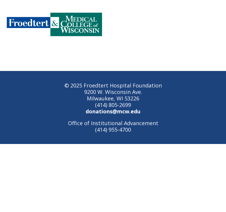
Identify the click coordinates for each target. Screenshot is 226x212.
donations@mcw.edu (113, 111)
